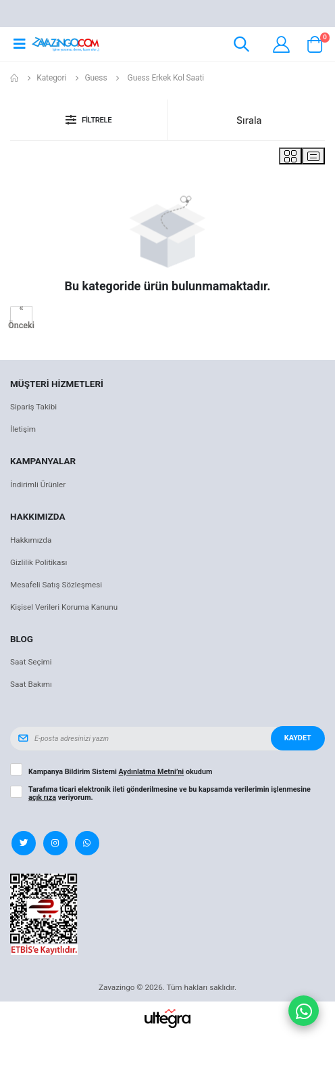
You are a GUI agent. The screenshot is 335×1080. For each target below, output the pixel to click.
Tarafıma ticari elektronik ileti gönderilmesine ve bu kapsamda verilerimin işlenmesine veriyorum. (169, 794)
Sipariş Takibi (33, 406)
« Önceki (21, 317)
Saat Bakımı (31, 684)
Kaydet (297, 738)
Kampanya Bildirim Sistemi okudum (120, 772)
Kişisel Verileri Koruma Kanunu (64, 607)
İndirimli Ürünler (38, 484)
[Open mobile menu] (19, 44)
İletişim (23, 429)
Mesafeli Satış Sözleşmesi (56, 584)
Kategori (51, 78)
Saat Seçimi (31, 662)
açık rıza (42, 797)
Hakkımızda (30, 540)
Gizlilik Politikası (38, 562)
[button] (241, 46)
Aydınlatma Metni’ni (151, 771)
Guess (96, 78)
